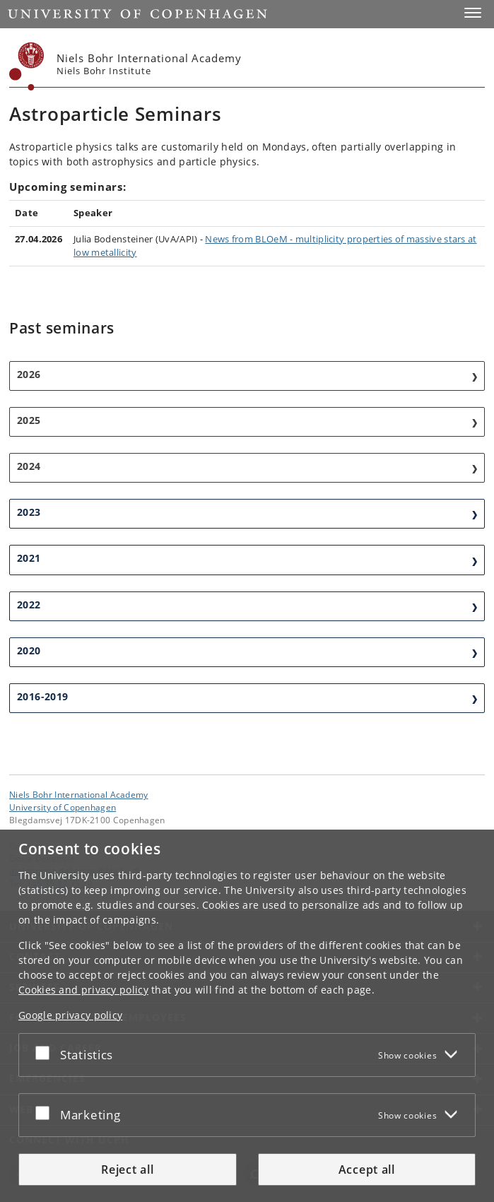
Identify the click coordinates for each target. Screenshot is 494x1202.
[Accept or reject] (46, 1052)
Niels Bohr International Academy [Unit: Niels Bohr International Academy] (78, 794)
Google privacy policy (70, 1015)
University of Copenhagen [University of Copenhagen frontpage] (62, 807)
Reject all (127, 1169)
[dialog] (247, 1016)
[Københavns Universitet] (27, 66)
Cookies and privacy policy (83, 989)
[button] (473, 13)
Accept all (367, 1169)
